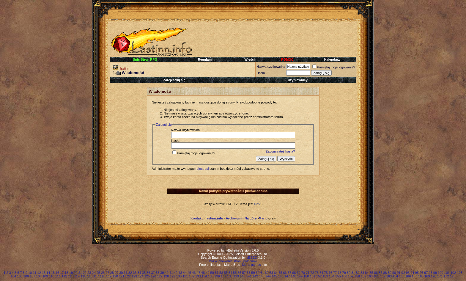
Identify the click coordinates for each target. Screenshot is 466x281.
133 (198, 276)
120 (115, 276)
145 (274, 276)
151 (312, 276)
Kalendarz (332, 59)
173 (452, 276)
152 (319, 276)
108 (38, 276)
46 (194, 272)
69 (298, 272)
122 (127, 276)
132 (191, 276)
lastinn (125, 68)
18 (66, 272)
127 (159, 276)
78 (339, 272)
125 (147, 276)
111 (58, 276)
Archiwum (234, 218)
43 (180, 272)
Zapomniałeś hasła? (280, 151)
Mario (263, 218)
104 (13, 276)
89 (389, 272)
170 (433, 276)
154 (331, 276)
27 (107, 272)
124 (140, 276)
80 (348, 272)
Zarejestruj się (174, 80)
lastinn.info (214, 218)
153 (325, 276)
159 (363, 276)
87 (380, 272)
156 (344, 276)
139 (236, 276)
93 (408, 272)
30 (121, 272)
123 (134, 276)
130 (179, 276)
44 (185, 272)
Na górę (251, 218)
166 (408, 276)
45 (189, 272)
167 (414, 276)
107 (32, 276)
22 (84, 272)
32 (130, 272)
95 (417, 272)
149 (300, 276)
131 (185, 276)
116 (89, 276)
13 (43, 272)
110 (51, 276)
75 (326, 272)
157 (350, 276)
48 (203, 272)
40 (166, 272)
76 (330, 272)
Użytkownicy (298, 80)
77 (335, 272)
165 (401, 276)
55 (235, 272)
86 (376, 272)
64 (276, 272)
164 (395, 276)
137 (223, 276)
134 (204, 276)
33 (134, 272)
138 (229, 276)
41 (171, 272)
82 (357, 272)
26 (103, 272)
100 (440, 272)
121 (121, 276)
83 (362, 272)
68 (294, 272)
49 (207, 272)
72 (312, 272)
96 (421, 272)
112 (64, 276)
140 (242, 276)
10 (30, 272)
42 (175, 272)
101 (447, 272)
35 (144, 272)
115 (83, 276)
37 (153, 272)
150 (306, 276)
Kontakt (197, 218)
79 (344, 272)
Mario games (251, 264)
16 (57, 272)
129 (172, 276)
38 (157, 272)
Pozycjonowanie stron (225, 261)
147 (287, 276)
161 (376, 276)
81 (353, 272)
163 (389, 276)
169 (427, 276)
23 (89, 272)
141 (248, 276)
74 (321, 272)
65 (280, 272)
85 (371, 272)
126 (153, 276)
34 (139, 272)
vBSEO (251, 257)
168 (421, 276)
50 (212, 272)
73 (317, 272)
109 (45, 276)
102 (453, 272)
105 (19, 276)
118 (102, 276)
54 (230, 272)
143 (261, 276)
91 (398, 272)
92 (403, 272)
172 (446, 276)
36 (148, 272)
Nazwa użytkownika (270, 66)
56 (239, 272)
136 (217, 276)
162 (382, 276)
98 (430, 272)
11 (34, 272)
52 (221, 272)
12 (39, 272)
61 (262, 272)
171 (440, 276)
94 (412, 272)
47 (198, 272)
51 (216, 272)
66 (284, 272)
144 (268, 276)
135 (210, 276)
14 (48, 272)
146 (280, 276)
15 (53, 272)
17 (62, 272)
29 (116, 272)
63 (271, 272)
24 (93, 272)
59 (253, 272)
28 (112, 272)
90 (394, 272)
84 (367, 272)
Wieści (249, 59)
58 (248, 272)
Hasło (260, 73)
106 (26, 276)
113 (70, 276)
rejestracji (203, 168)
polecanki (250, 261)
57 (244, 272)
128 (166, 276)
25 (98, 272)
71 (307, 272)
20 (75, 272)
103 (459, 272)
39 (162, 272)
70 (303, 272)
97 (426, 272)
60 (257, 272)
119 (108, 276)
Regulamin (206, 59)
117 (96, 276)
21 (80, 272)
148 (293, 276)
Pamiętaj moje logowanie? (333, 67)
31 (125, 272)
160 (369, 276)
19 (71, 272)
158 (357, 276)
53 (225, 272)
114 (77, 276)
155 (338, 276)
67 (289, 272)
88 (385, 272)
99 (435, 272)
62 (266, 272)
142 (255, 276)
